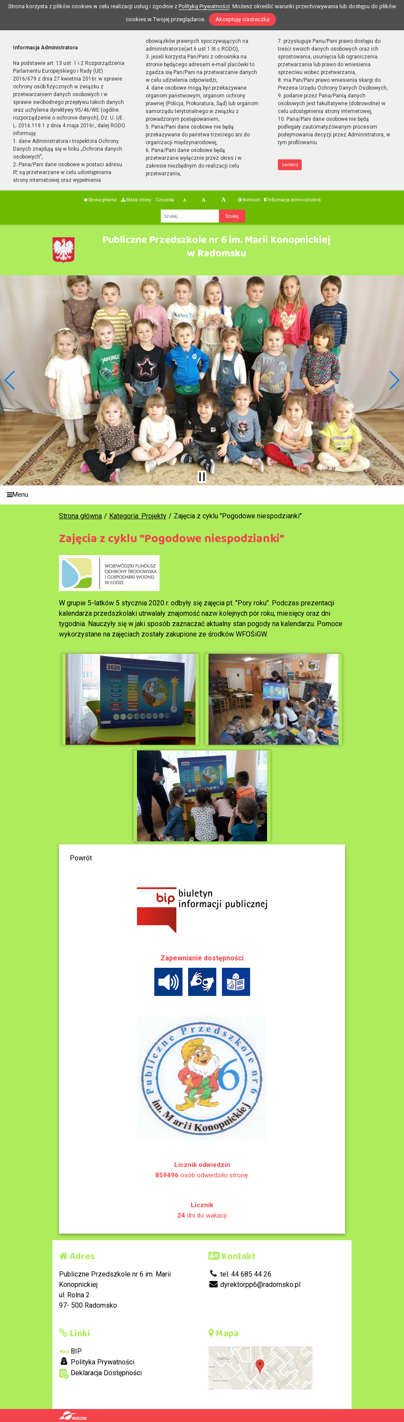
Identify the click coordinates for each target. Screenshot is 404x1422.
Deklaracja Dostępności (100, 1374)
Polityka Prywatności (96, 1361)
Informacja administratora (292, 199)
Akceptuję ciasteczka (242, 19)
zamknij (290, 164)
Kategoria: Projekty (137, 516)
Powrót (81, 858)
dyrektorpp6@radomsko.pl (254, 1284)
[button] (10, 380)
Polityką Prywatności (204, 6)
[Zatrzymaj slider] (202, 476)
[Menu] (202, 495)
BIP (70, 1351)
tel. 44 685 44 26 (240, 1274)
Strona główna (100, 199)
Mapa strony (136, 199)
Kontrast (249, 199)
